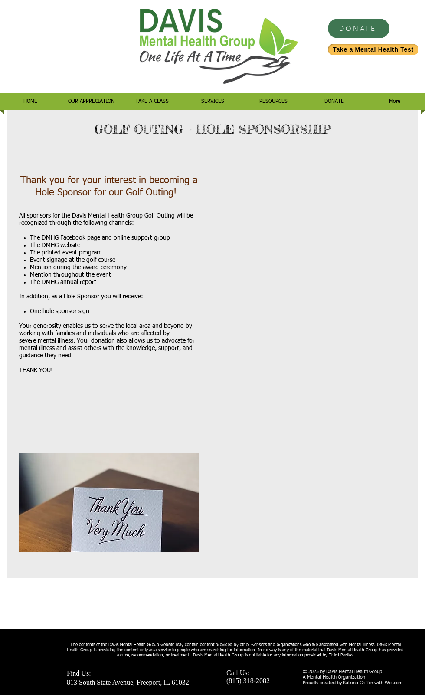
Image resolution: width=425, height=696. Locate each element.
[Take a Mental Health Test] (373, 49)
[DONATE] (358, 28)
